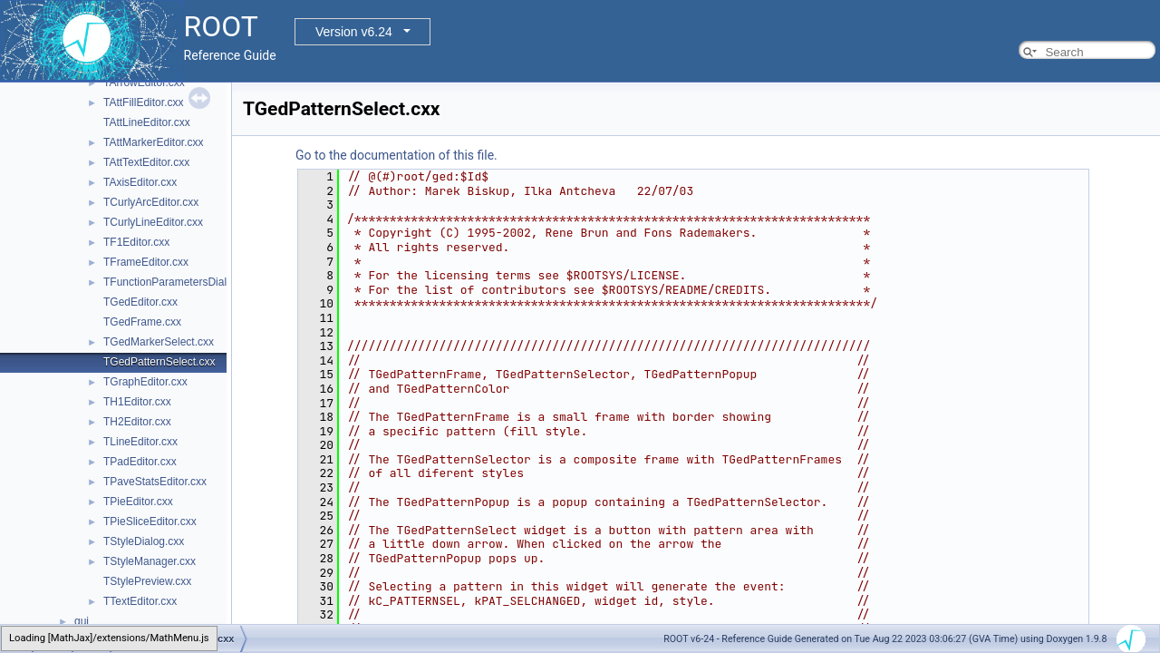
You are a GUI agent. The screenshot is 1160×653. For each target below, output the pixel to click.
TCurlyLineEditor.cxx (153, 222)
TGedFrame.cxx (142, 322)
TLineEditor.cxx (140, 441)
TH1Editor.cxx (137, 401)
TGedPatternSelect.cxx (159, 362)
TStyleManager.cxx (149, 561)
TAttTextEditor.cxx (146, 162)
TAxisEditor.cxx (140, 182)
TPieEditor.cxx (138, 501)
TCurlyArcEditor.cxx (150, 202)
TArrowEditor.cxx (144, 82)
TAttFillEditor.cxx (143, 102)
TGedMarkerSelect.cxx (158, 342)
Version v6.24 (353, 31)
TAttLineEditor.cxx (146, 122)
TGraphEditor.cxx (145, 381)
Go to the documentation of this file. (396, 155)
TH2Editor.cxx (137, 421)
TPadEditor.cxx (140, 461)
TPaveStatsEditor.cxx (155, 481)
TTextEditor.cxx (140, 601)
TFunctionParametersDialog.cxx (180, 282)
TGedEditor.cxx (140, 302)
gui (81, 621)
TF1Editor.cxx (136, 242)
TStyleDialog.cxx (143, 541)
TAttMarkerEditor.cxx (153, 142)
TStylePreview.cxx (147, 581)
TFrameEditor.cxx (145, 262)
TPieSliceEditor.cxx (150, 521)
